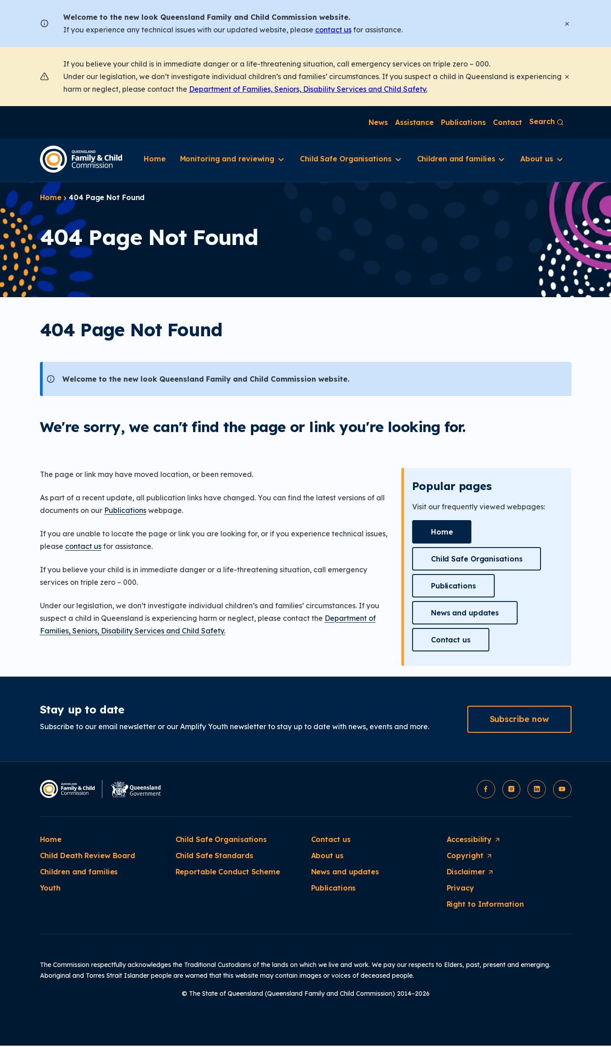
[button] (442, 532)
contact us (333, 29)
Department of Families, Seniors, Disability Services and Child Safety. (308, 89)
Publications (125, 510)
